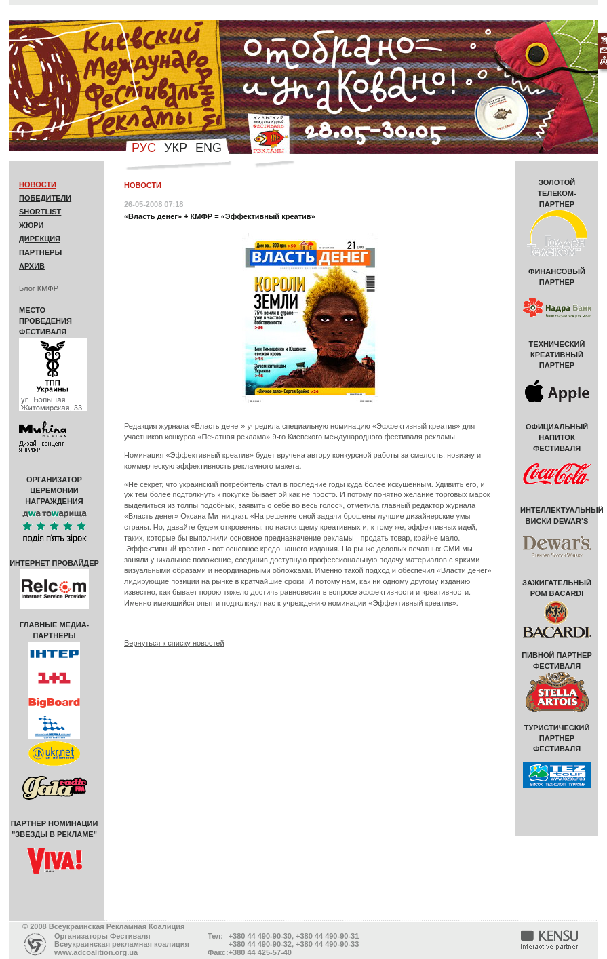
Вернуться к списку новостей (174, 643)
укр (175, 148)
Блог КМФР (38, 288)
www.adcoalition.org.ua (96, 952)
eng (208, 148)
